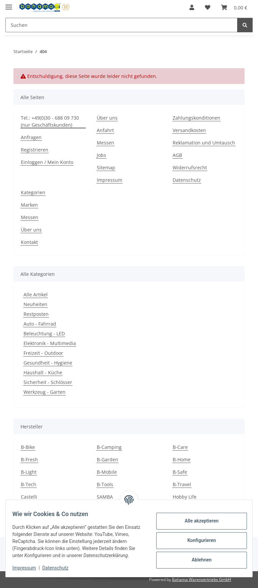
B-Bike (28, 447)
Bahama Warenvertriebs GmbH (201, 579)
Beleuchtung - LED (44, 333)
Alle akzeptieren (197, 517)
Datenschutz (59, 568)
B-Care (180, 447)
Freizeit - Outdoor (43, 353)
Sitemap (106, 167)
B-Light (29, 472)
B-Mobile (107, 472)
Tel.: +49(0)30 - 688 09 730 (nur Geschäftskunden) (50, 121)
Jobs (101, 155)
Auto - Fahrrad (40, 324)
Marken (29, 205)
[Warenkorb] (234, 7)
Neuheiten (35, 304)
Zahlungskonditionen (196, 118)
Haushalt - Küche (43, 372)
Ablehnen (197, 556)
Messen (105, 142)
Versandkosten (189, 130)
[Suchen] (121, 25)
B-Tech (28, 484)
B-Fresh (29, 459)
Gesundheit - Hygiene (48, 363)
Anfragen (31, 137)
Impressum (28, 568)
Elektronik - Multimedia (50, 343)
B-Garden (107, 459)
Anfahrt (105, 130)
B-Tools (105, 484)
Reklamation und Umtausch (204, 142)
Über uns (107, 118)
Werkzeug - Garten (45, 392)
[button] (192, 7)
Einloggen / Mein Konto (47, 162)
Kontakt (29, 242)
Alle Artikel (36, 294)
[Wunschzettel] (208, 7)
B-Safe (180, 472)
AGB (177, 155)
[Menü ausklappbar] (8, 4)
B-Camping (109, 447)
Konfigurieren (197, 537)
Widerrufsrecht (190, 167)
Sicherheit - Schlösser (48, 382)
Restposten (36, 314)
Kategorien (33, 192)
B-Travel (182, 484)
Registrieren (34, 149)
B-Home (181, 459)
